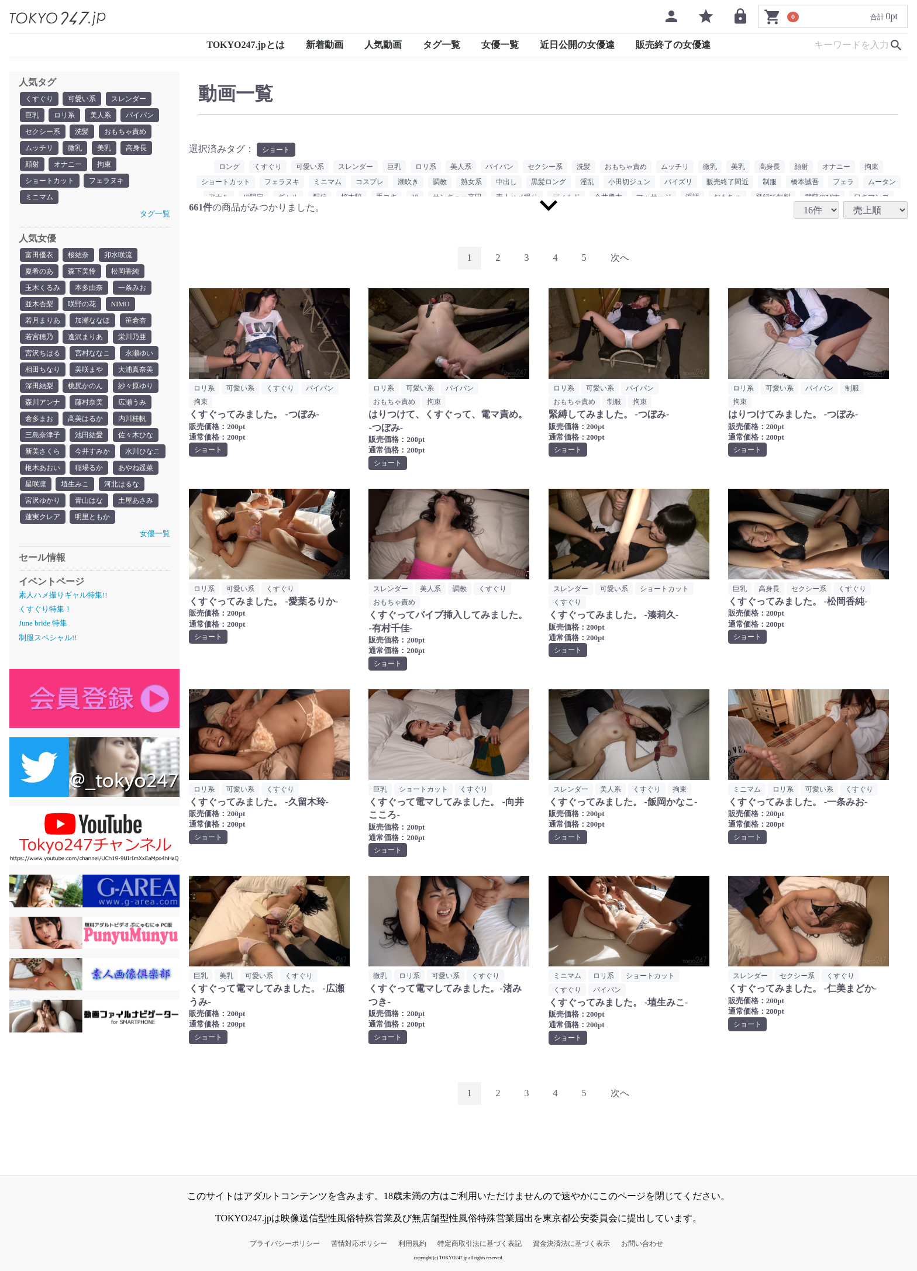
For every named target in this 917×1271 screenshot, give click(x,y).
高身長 (136, 148)
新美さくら (42, 451)
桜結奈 (78, 255)
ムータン (882, 182)
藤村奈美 (89, 402)
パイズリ (678, 182)
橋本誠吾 (805, 182)
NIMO (120, 304)
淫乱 (587, 182)
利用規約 (412, 1243)
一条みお (132, 288)
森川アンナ (42, 402)
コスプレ (370, 182)
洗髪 (82, 131)
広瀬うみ (132, 402)
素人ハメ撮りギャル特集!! (63, 594)
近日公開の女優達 (577, 45)
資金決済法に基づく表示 (571, 1243)
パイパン (140, 115)
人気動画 (383, 45)
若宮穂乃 (39, 337)
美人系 (100, 115)
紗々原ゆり (135, 386)
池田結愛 (89, 435)
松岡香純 (125, 271)
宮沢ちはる (42, 353)
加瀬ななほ (92, 320)
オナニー (68, 164)
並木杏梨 (39, 304)
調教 (440, 182)
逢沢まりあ (85, 337)
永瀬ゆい (139, 353)
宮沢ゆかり (42, 500)
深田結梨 (39, 386)
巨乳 (32, 115)
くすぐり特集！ (45, 609)
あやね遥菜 (135, 468)
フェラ (843, 182)
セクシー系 (42, 131)
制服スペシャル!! (48, 637)
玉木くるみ (42, 288)
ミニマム (39, 197)
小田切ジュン (629, 182)
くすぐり (39, 99)
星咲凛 (35, 484)
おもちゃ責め (125, 131)
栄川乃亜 (132, 337)
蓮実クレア (42, 517)
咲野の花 (82, 304)
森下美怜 (82, 271)
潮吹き (408, 182)
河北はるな (121, 484)
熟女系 (471, 182)
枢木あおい (42, 468)
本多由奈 (89, 288)
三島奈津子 (42, 435)
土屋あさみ (135, 500)
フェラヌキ (106, 181)
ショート (276, 150)
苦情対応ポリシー (359, 1243)
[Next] (620, 258)
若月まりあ (42, 320)
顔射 (32, 164)
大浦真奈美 (135, 369)
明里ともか (92, 517)
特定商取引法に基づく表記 (479, 1243)
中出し (506, 182)
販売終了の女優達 (673, 45)
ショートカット (49, 181)
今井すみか (92, 451)
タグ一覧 (441, 45)
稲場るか (89, 468)
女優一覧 (500, 45)
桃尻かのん (85, 386)
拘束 (104, 164)
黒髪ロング (548, 182)
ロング (229, 167)
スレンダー (128, 99)
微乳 (75, 148)
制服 (770, 182)
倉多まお (39, 419)
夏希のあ (39, 271)
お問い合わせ (642, 1243)
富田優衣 (39, 255)
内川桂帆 (132, 419)
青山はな (89, 500)
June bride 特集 (43, 623)
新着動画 (324, 45)
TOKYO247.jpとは (245, 45)
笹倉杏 (135, 320)
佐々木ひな (135, 435)
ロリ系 (64, 115)
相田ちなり (42, 369)
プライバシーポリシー (285, 1243)
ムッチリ (39, 148)
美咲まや (89, 369)
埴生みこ (75, 484)
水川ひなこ (142, 451)
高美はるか (85, 419)
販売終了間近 (727, 182)
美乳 (104, 148)
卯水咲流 (118, 255)
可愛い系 (82, 99)
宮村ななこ (92, 353)
